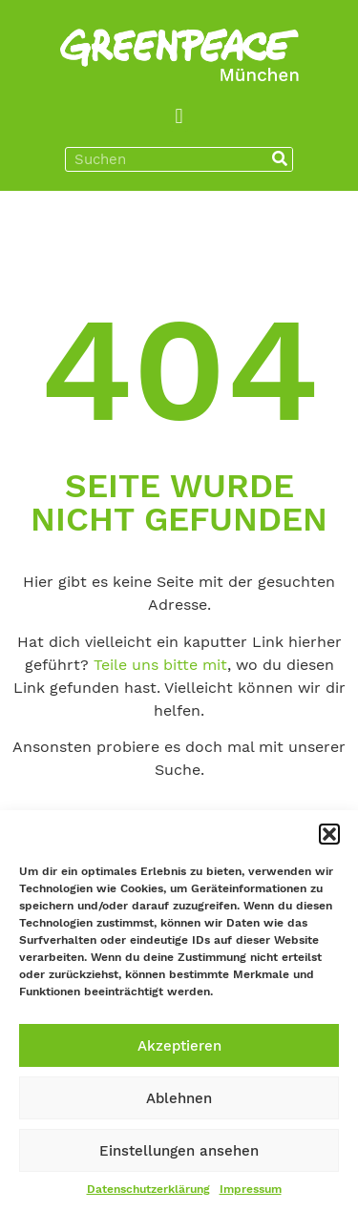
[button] (329, 834)
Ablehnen (179, 1098)
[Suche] (279, 159)
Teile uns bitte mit (160, 665)
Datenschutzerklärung (148, 1189)
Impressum (251, 1189)
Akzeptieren (179, 1045)
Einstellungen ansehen (179, 1150)
